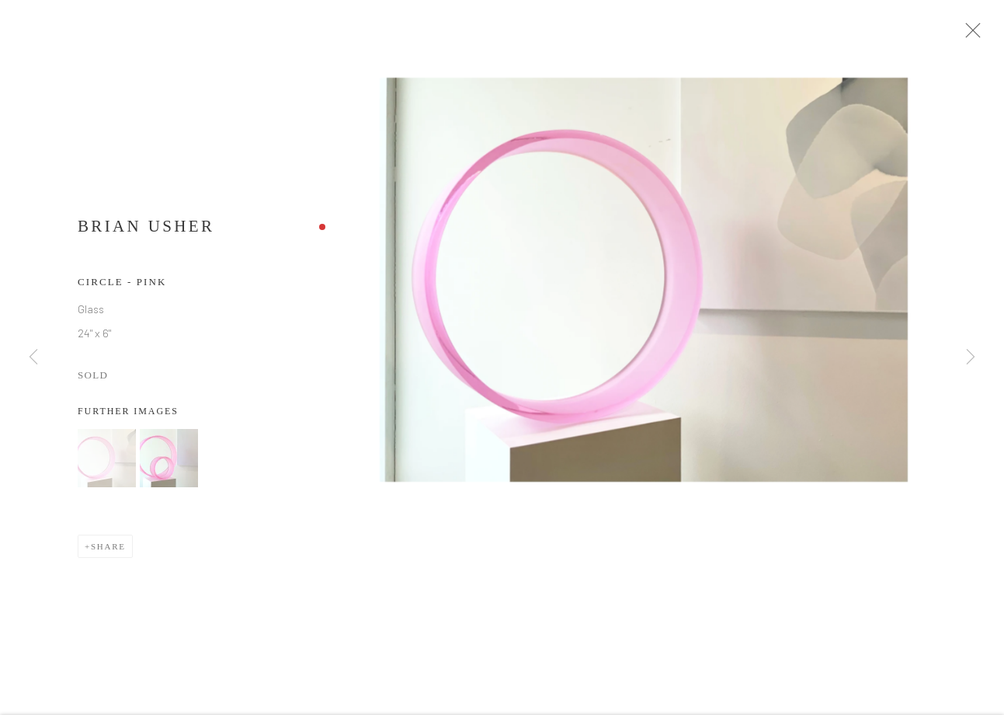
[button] (107, 463)
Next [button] (970, 357)
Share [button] (108, 551)
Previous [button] (33, 357)
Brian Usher (146, 231)
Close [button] (977, 35)
